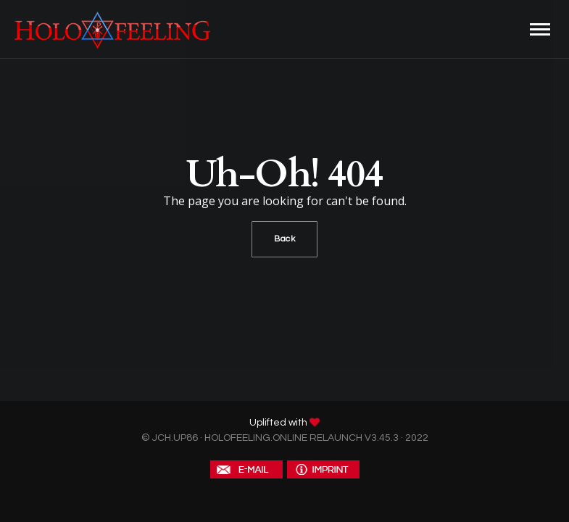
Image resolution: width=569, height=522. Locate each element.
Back (284, 239)
